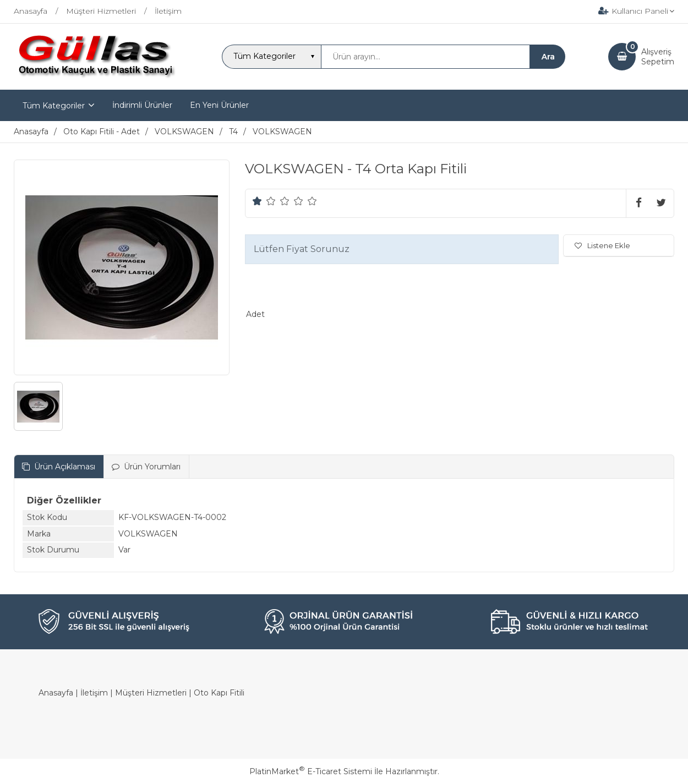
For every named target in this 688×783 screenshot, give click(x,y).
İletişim (94, 693)
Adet (255, 314)
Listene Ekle (602, 245)
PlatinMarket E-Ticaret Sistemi (310, 771)
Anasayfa (56, 693)
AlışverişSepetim (657, 57)
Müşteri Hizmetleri (151, 693)
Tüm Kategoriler (54, 106)
